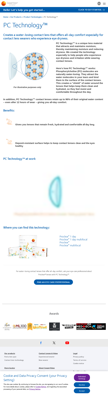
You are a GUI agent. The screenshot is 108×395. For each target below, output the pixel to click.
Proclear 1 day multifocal (73, 239)
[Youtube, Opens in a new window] (67, 343)
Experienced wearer (46, 356)
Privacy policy (78, 356)
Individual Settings (82, 379)
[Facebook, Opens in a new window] (41, 343)
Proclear (64, 242)
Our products (9, 353)
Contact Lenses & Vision (48, 353)
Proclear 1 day (68, 236)
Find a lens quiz (10, 356)
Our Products (16, 16)
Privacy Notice (34, 391)
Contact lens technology (14, 360)
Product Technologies (33, 16)
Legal (75, 353)
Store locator (9, 368)
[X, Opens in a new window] (54, 343)
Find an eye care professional (53, 282)
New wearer (43, 360)
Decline (82, 386)
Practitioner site (79, 371)
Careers (42, 371)
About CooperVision (47, 368)
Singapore (99, 3)
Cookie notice (78, 363)
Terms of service (79, 360)
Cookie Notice (40, 388)
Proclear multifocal (70, 245)
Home (5, 16)
